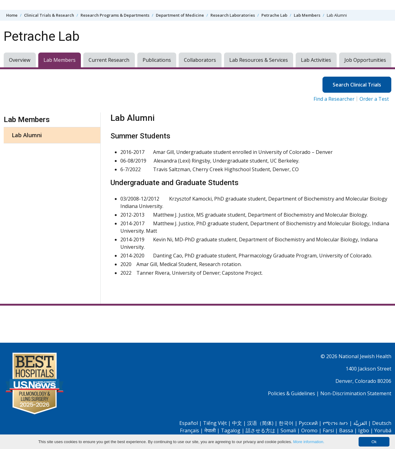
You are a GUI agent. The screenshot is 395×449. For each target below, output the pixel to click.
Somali (288, 430)
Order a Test (374, 98)
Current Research (109, 60)
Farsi (328, 430)
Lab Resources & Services (258, 60)
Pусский (308, 423)
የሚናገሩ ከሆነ (335, 423)
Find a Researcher (334, 98)
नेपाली (210, 430)
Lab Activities (316, 60)
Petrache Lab (274, 15)
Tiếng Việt (215, 423)
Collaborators (200, 60)
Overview (19, 60)
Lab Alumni (27, 135)
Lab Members (307, 15)
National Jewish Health (365, 356)
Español (188, 423)
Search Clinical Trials (357, 84)
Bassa (346, 430)
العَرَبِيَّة (360, 423)
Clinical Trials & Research (49, 15)
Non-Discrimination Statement (355, 393)
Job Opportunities (365, 60)
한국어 (286, 423)
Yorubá (382, 430)
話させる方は (260, 430)
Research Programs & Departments (115, 15)
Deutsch (381, 423)
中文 (237, 423)
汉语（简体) (260, 423)
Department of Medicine (180, 15)
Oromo (309, 430)
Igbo (363, 430)
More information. (308, 441)
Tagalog (230, 430)
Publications (157, 60)
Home (12, 15)
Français (189, 430)
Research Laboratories (232, 15)
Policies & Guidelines (291, 393)
